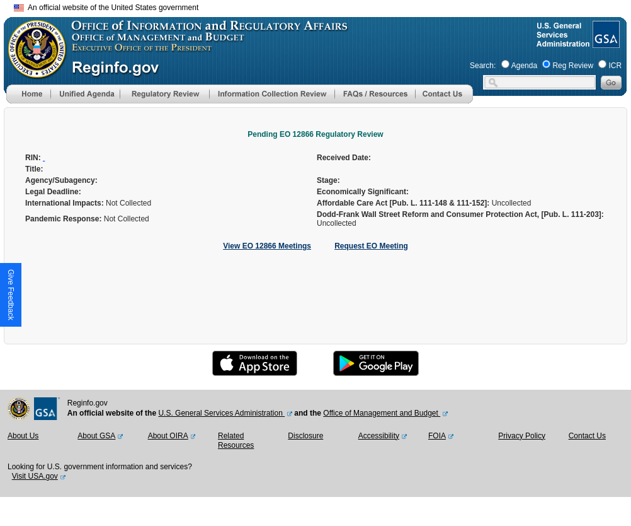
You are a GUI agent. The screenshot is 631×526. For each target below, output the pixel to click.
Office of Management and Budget (381, 413)
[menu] (85, 94)
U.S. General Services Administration (221, 413)
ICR (615, 65)
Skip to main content (323, 6)
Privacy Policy (521, 435)
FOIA (437, 435)
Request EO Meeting (371, 246)
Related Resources (236, 440)
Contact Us (587, 435)
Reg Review (572, 65)
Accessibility (378, 435)
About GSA (96, 435)
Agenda (524, 65)
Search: (483, 65)
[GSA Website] (605, 42)
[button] (85, 94)
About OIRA (168, 435)
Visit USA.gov (35, 476)
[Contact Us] (444, 100)
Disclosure (305, 435)
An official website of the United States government (106, 7)
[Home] (28, 100)
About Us (23, 435)
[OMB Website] (33, 72)
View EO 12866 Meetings (267, 246)
